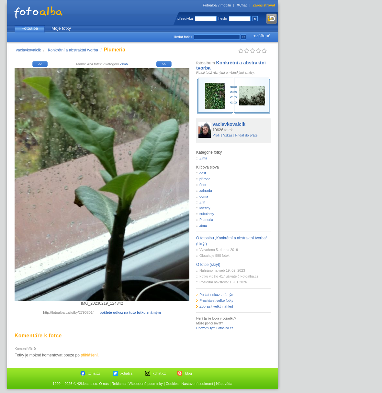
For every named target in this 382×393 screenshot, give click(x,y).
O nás (103, 384)
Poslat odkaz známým (216, 295)
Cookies (172, 384)
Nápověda (224, 384)
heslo (223, 18)
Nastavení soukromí (197, 384)
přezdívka (185, 18)
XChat (242, 5)
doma (203, 196)
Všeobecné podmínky (146, 384)
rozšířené (261, 35)
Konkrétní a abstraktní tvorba (73, 50)
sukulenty (206, 214)
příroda (204, 179)
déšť (202, 173)
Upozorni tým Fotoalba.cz (214, 328)
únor (202, 185)
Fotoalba (29, 28)
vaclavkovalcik (28, 50)
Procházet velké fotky (216, 300)
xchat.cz (159, 373)
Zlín (202, 202)
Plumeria (206, 220)
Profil (216, 135)
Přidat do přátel (246, 135)
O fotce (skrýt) (208, 264)
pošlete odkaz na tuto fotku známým (130, 312)
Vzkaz (227, 135)
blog (188, 373)
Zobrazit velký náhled (216, 306)
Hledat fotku (182, 37)
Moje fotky (61, 28)
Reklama (119, 384)
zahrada (205, 190)
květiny (204, 208)
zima (203, 225)
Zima (124, 64)
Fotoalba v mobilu (217, 5)
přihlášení (89, 355)
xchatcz (94, 373)
